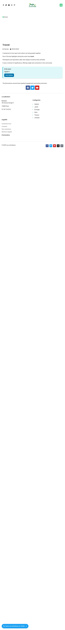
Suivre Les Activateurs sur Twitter (14, 626)
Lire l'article (9, 75)
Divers (6, 17)
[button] (61, 5)
